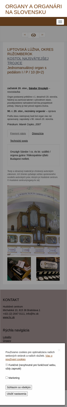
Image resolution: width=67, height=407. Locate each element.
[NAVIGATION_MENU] (60, 22)
